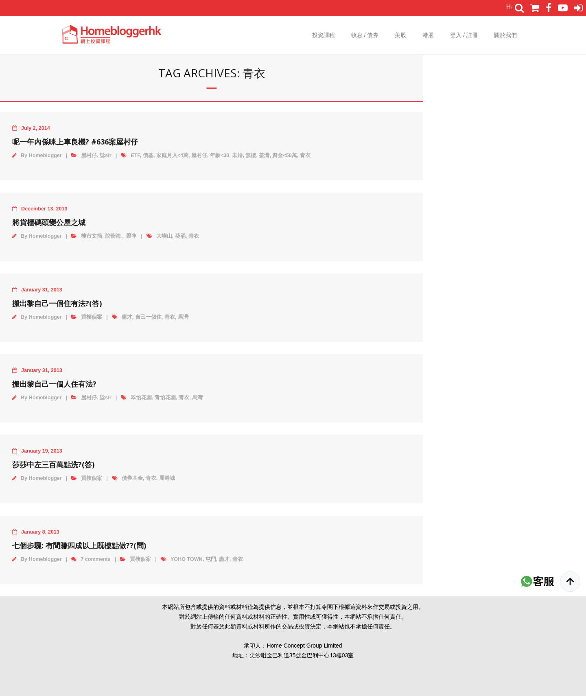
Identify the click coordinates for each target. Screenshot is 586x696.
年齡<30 (219, 155)
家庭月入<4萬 (172, 155)
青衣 (305, 155)
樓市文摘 (91, 236)
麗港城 (167, 478)
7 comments (96, 559)
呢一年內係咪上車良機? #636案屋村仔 (75, 142)
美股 (400, 35)
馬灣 (183, 317)
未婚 (237, 155)
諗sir (105, 155)
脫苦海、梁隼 (121, 236)
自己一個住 (148, 317)
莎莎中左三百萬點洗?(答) (53, 464)
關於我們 (505, 35)
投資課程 (323, 35)
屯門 (211, 559)
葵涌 (180, 236)
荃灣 (264, 155)
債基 (148, 155)
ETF (135, 155)
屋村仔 (89, 155)
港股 (428, 35)
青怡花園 (165, 398)
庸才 (127, 317)
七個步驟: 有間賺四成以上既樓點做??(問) (79, 545)
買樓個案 (91, 317)
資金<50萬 (284, 155)
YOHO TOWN (187, 559)
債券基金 (132, 478)
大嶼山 (164, 236)
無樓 (250, 155)
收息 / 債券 (365, 35)
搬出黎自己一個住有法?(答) (57, 303)
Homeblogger (45, 155)
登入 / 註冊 (464, 35)
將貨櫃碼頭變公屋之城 (48, 222)
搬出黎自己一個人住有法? (54, 384)
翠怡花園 (141, 398)
